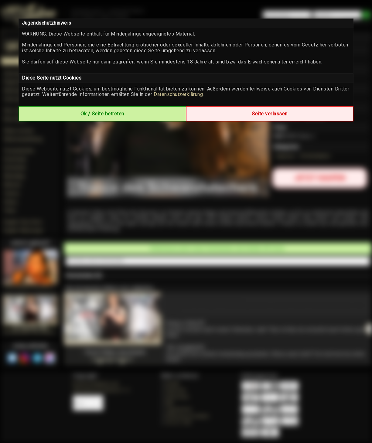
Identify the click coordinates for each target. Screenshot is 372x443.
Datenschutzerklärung (178, 94)
